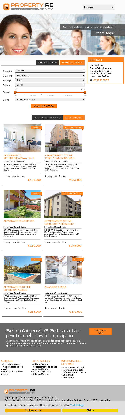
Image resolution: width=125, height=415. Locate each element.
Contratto (7, 71)
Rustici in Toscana (42, 371)
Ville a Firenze (40, 364)
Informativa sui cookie (74, 372)
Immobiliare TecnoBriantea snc (100, 67)
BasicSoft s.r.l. (75, 400)
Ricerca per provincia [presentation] (47, 118)
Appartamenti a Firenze (45, 367)
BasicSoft (29, 397)
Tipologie (7, 80)
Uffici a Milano (40, 374)
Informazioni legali (73, 370)
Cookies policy (33, 410)
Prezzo (6, 92)
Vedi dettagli (77, 405)
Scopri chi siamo (11, 364)
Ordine (6, 100)
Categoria (7, 76)
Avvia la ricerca (44, 106)
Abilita (90, 410)
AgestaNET (35, 400)
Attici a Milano (40, 369)
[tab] (72, 62)
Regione (7, 85)
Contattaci (68, 375)
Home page (68, 377)
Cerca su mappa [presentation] (47, 62)
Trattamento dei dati (73, 367)
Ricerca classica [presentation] (72, 62)
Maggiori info (100, 331)
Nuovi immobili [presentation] (74, 118)
